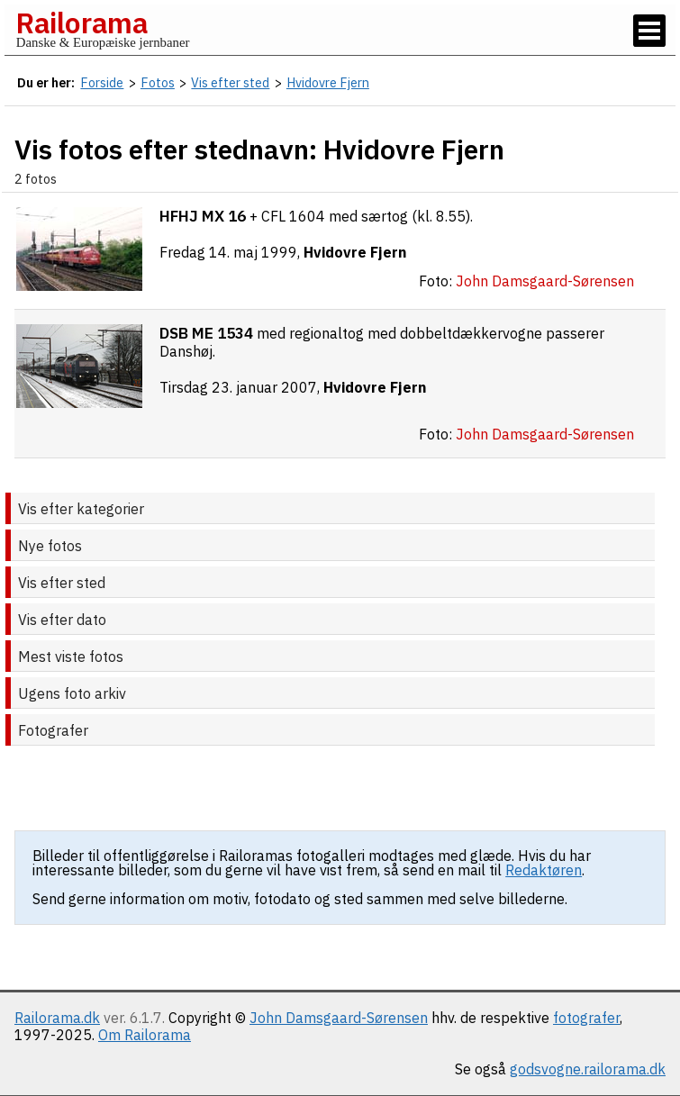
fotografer (586, 1018)
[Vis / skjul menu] (649, 30)
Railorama (81, 22)
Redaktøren (543, 870)
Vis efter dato (62, 620)
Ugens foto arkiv (72, 693)
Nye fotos (50, 546)
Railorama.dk (57, 1018)
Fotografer (53, 730)
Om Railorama (144, 1035)
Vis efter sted (61, 583)
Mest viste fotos (70, 657)
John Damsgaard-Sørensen (338, 1018)
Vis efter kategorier (81, 509)
